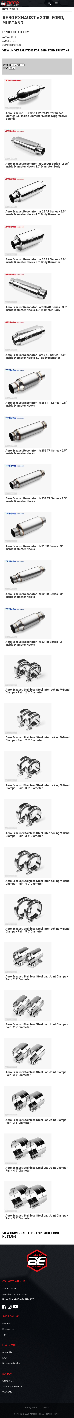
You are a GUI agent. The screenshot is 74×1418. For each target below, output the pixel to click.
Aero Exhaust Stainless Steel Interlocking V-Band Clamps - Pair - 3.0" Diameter (38, 787)
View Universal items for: (31, 1234)
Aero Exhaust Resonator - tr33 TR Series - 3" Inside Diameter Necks (34, 643)
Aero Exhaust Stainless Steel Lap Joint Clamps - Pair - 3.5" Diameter (37, 1121)
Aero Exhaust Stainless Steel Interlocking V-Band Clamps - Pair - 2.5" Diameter (38, 739)
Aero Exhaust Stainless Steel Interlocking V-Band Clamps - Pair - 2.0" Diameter (38, 691)
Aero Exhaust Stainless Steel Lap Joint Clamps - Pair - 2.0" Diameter (37, 978)
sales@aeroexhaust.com (14, 1293)
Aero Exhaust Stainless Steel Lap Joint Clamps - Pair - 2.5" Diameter (37, 1026)
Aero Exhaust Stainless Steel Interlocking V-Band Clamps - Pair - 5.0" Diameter (38, 930)
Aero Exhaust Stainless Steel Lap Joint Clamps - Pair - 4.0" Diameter (37, 1169)
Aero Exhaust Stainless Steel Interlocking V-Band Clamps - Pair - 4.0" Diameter (38, 882)
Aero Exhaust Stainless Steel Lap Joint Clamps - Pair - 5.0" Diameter (37, 1217)
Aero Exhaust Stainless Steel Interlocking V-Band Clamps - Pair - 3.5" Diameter (38, 834)
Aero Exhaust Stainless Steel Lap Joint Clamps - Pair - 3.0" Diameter (37, 1073)
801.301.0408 (9, 1288)
